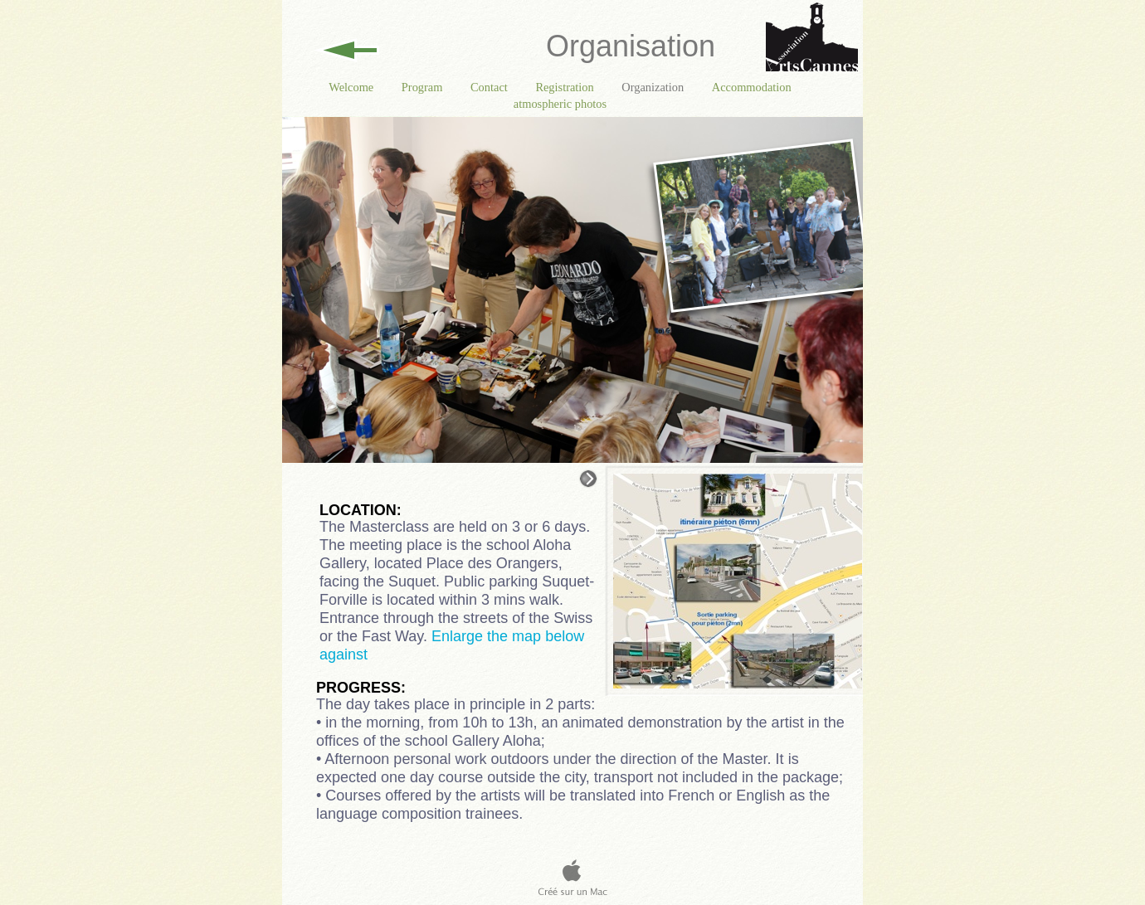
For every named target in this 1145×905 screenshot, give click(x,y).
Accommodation (752, 87)
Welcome (353, 87)
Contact (490, 87)
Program (424, 87)
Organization (653, 87)
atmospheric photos (560, 103)
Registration (566, 87)
